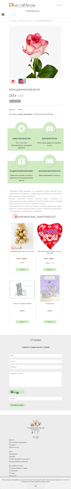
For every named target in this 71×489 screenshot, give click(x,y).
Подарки (12, 445)
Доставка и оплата (16, 466)
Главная (13, 20)
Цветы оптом (14, 447)
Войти (59, 5)
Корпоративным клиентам (18, 461)
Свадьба (12, 456)
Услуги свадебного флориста (19, 459)
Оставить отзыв (17, 405)
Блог (10, 451)
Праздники (13, 454)
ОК (35, 486)
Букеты (12, 440)
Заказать (22, 269)
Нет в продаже (15, 101)
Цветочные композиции (17, 442)
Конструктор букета (26, 20)
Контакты (12, 476)
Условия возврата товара (18, 468)
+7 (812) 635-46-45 (32, 11)
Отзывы (12, 473)
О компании (13, 471)
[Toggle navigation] (3, 14)
